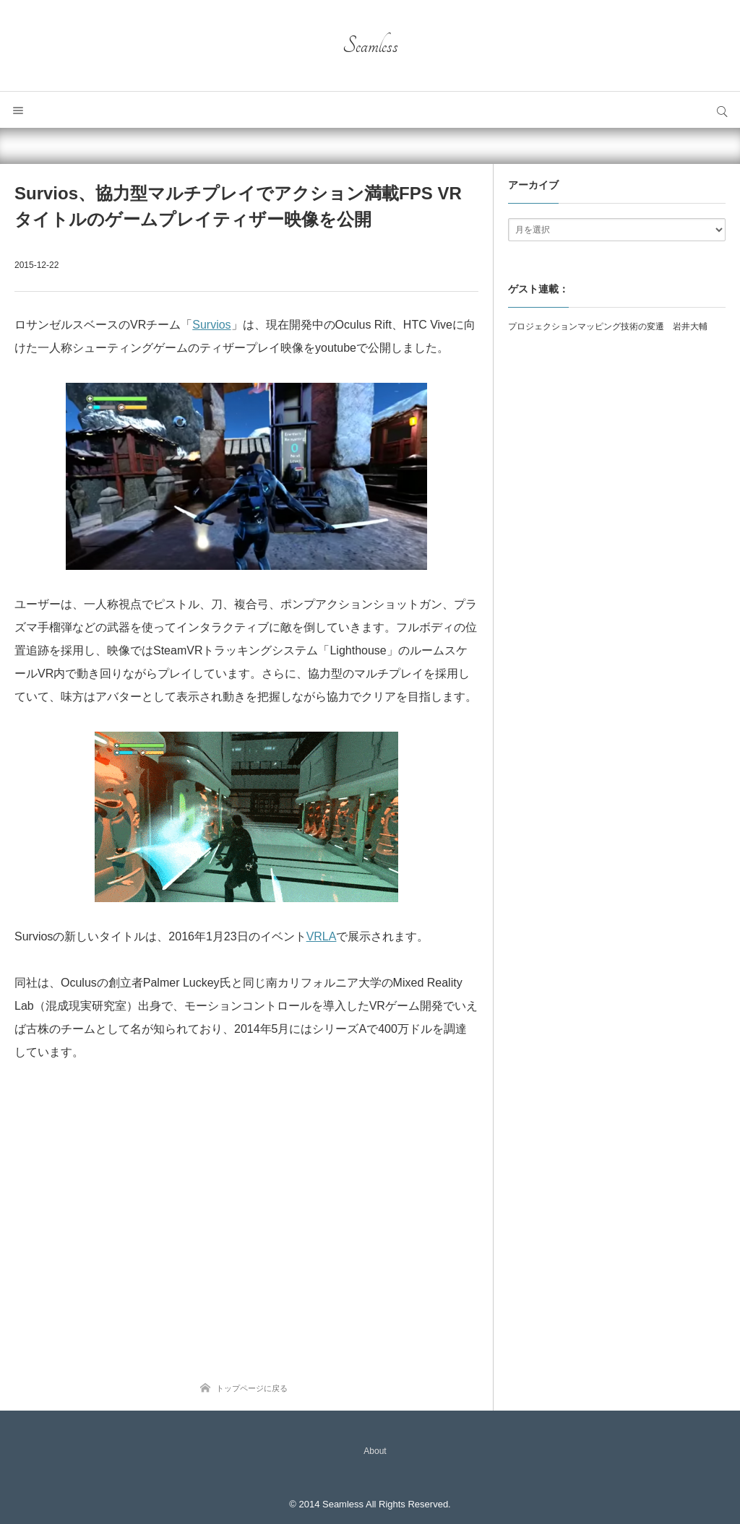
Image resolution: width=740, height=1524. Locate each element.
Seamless (370, 46)
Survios (211, 325)
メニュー (18, 110)
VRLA (321, 936)
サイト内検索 (722, 110)
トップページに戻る (252, 1388)
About (374, 1451)
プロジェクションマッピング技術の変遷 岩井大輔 (607, 326)
